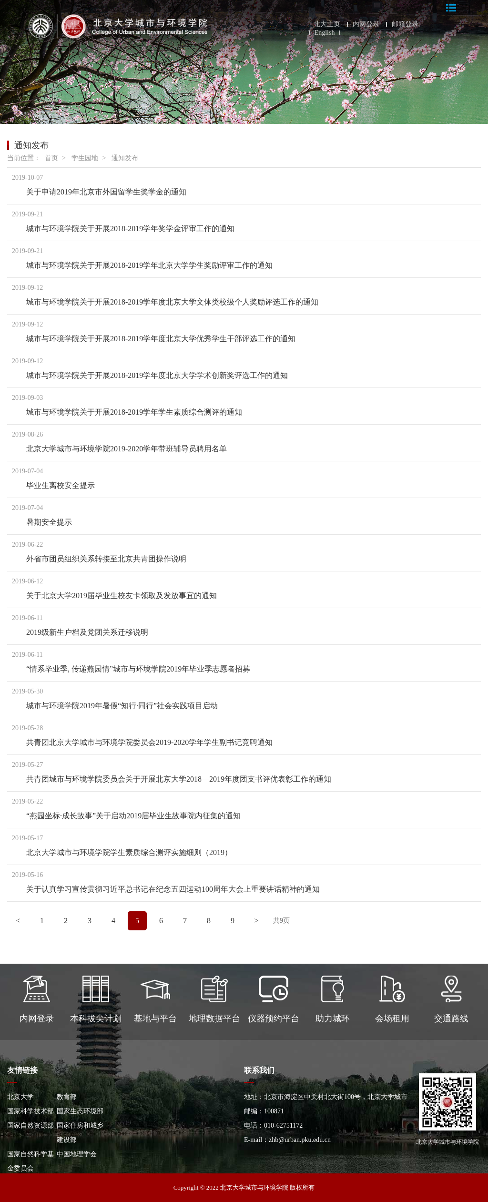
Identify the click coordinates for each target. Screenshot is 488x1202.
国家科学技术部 (30, 1111)
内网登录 (366, 24)
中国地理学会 (77, 1154)
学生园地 (84, 158)
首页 (51, 158)
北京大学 (20, 1096)
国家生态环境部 (80, 1111)
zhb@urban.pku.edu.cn (300, 1139)
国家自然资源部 (30, 1125)
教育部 (67, 1096)
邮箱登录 (405, 24)
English (325, 33)
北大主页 (327, 24)
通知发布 (125, 158)
